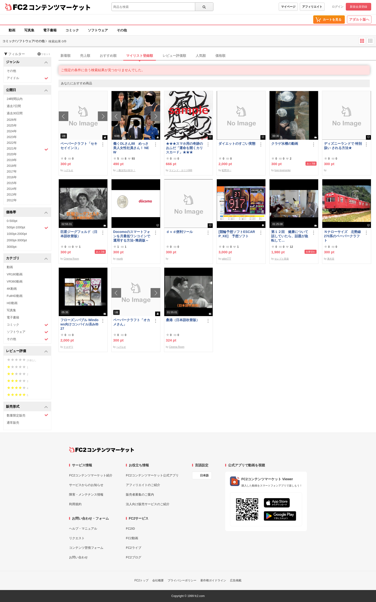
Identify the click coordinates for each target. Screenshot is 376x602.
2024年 (12, 131)
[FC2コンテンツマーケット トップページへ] (101, 449)
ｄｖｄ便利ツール (179, 232)
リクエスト (77, 538)
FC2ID (130, 528)
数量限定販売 (27, 415)
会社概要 (158, 580)
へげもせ (68, 170)
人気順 (201, 56)
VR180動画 (15, 274)
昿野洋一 (226, 170)
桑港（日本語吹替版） (183, 320)
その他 (122, 30)
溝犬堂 (330, 258)
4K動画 (12, 288)
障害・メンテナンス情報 (86, 494)
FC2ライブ (133, 548)
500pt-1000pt (27, 228)
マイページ (288, 6)
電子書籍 (50, 30)
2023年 (12, 137)
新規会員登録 (358, 6)
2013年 (12, 194)
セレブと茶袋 (281, 258)
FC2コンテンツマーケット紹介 (90, 475)
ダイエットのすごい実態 (236, 143)
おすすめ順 (108, 56)
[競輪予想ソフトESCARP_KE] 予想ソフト (236, 234)
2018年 (12, 166)
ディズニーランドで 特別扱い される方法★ (343, 146)
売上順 (85, 56)
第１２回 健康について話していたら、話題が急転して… (289, 236)
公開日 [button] (27, 90)
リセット (44, 54)
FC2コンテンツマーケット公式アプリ (152, 475)
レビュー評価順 (174, 56)
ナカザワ (68, 347)
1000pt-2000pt (17, 234)
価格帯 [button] (27, 212)
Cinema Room (71, 258)
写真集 (29, 30)
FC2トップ (142, 580)
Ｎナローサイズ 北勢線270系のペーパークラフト (342, 236)
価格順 (220, 56)
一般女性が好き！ (125, 170)
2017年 (12, 171)
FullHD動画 (15, 296)
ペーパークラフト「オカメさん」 (131, 322)
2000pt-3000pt (17, 240)
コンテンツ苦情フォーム (86, 548)
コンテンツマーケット (60, 7)
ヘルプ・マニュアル (83, 528)
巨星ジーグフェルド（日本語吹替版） (78, 234)
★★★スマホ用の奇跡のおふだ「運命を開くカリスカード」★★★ (184, 148)
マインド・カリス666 (180, 170)
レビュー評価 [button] (27, 351)
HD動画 (12, 303)
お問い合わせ (78, 557)
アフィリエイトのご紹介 (143, 485)
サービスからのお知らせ (86, 485)
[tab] (217, 56)
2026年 (12, 120)
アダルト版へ (359, 19)
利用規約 (75, 504)
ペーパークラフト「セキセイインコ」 (78, 146)
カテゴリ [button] (27, 258)
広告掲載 (235, 580)
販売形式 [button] (27, 407)
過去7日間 (14, 106)
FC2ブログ (133, 557)
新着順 (65, 56)
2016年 (12, 177)
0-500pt (12, 221)
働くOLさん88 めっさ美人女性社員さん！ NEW (131, 148)
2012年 (12, 200)
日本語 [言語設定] (204, 475)
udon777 (226, 258)
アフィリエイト (312, 6)
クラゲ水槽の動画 (284, 143)
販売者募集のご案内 (140, 494)
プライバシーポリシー (182, 580)
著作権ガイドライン (213, 580)
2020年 (12, 154)
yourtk (119, 258)
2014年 (12, 189)
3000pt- (12, 247)
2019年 (12, 160)
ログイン (337, 6)
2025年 (12, 125)
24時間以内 (15, 99)
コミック (72, 30)
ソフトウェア (98, 30)
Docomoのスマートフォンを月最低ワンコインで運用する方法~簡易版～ (131, 236)
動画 (12, 30)
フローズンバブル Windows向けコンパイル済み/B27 (79, 324)
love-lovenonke (282, 170)
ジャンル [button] (27, 62)
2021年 (27, 149)
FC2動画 (132, 538)
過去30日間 (15, 113)
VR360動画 (15, 281)
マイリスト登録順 (139, 56)
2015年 (12, 183)
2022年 (12, 143)
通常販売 (13, 422)
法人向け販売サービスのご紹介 (148, 504)
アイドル (27, 78)
